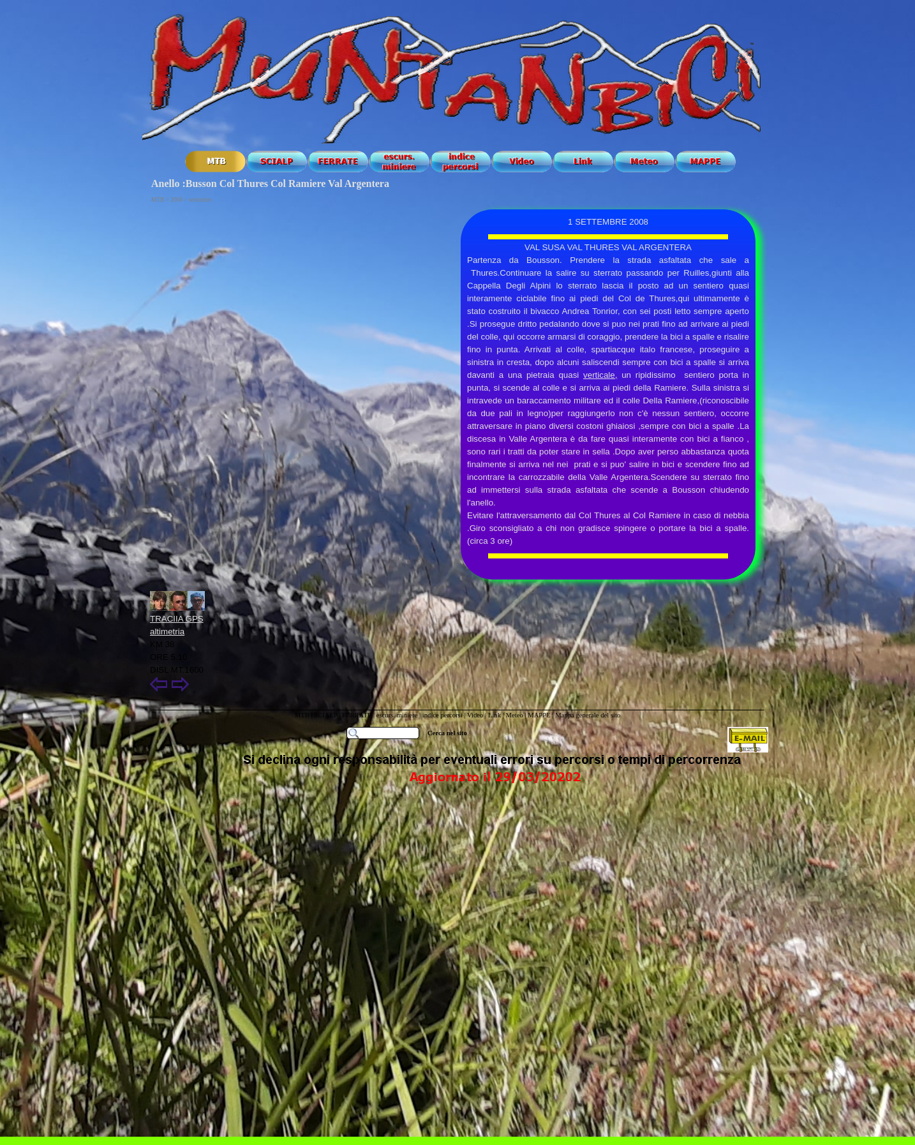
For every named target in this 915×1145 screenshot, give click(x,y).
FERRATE (357, 715)
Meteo (514, 715)
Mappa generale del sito (587, 715)
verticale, (600, 375)
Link (494, 715)
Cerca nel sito (447, 733)
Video (475, 715)
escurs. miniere (397, 715)
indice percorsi (443, 715)
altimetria (167, 631)
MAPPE (539, 715)
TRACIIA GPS (177, 619)
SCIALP (325, 715)
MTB (302, 715)
